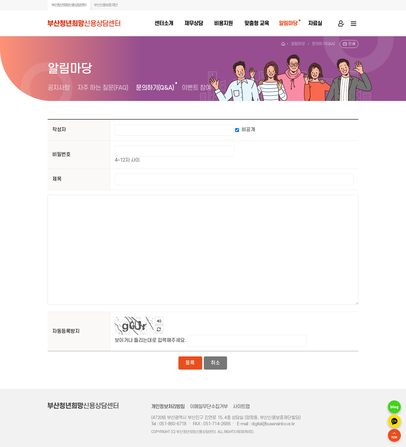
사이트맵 (241, 406)
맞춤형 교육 (256, 23)
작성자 (59, 130)
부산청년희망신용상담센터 (69, 5)
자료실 (315, 23)
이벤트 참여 (196, 87)
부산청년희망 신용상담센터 (90, 23)
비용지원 (223, 23)
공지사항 (59, 87)
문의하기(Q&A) (155, 87)
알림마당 (288, 23)
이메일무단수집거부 (209, 406)
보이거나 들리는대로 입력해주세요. (150, 340)
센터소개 (164, 23)
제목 (56, 179)
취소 (215, 363)
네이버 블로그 (394, 406)
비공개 (248, 130)
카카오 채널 (394, 421)
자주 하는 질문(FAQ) (102, 87)
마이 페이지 (341, 23)
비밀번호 (61, 154)
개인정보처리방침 (168, 406)
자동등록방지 (65, 331)
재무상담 (193, 23)
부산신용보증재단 (105, 5)
